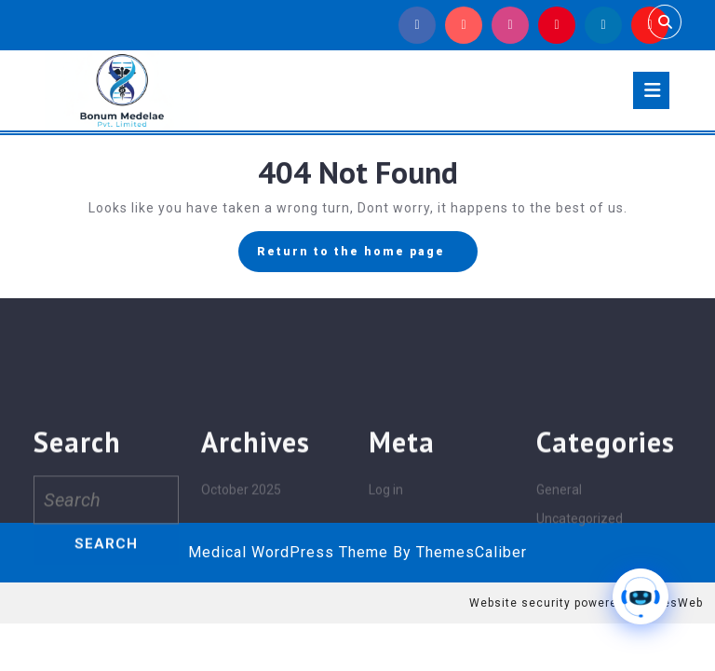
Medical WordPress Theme (288, 552)
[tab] (651, 90)
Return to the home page (367, 256)
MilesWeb (674, 602)
